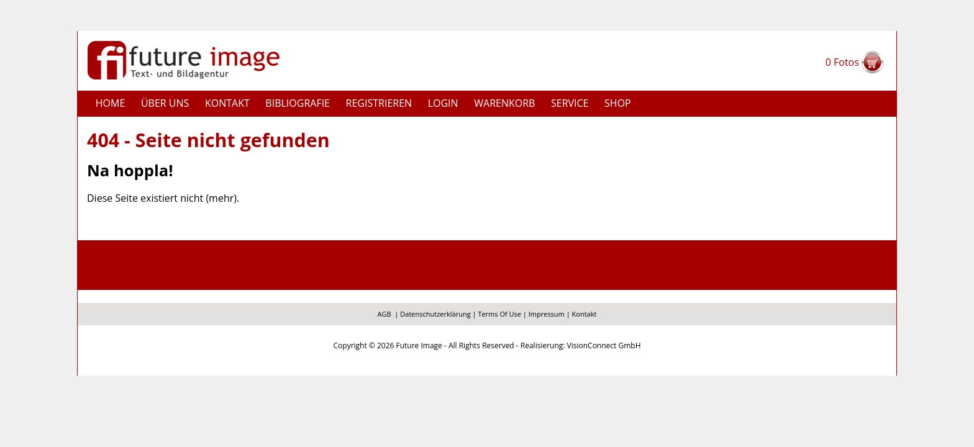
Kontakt (227, 103)
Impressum (547, 313)
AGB (384, 313)
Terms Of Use (499, 313)
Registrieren (379, 103)
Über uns (165, 103)
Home (110, 103)
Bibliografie (297, 103)
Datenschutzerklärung (435, 313)
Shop (617, 103)
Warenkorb (504, 103)
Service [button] (570, 103)
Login (443, 103)
